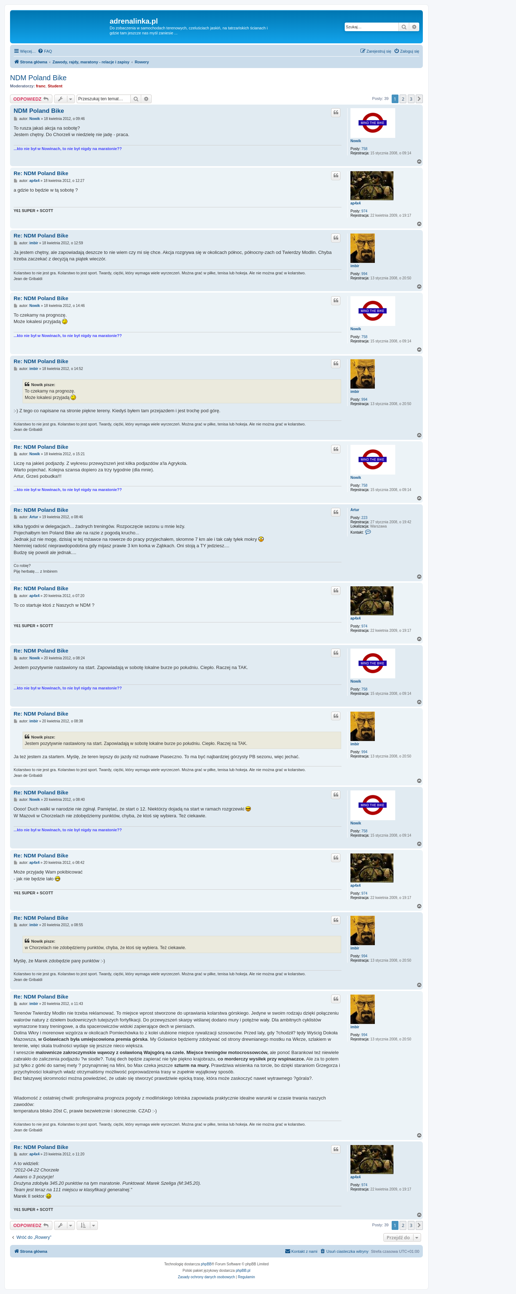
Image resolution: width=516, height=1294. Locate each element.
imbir (354, 266)
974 (365, 211)
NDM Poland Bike (38, 78)
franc (41, 86)
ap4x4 (355, 203)
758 (365, 149)
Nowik (355, 141)
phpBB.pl (243, 1271)
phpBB (206, 1264)
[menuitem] (45, 51)
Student (55, 86)
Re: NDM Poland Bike (41, 173)
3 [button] (411, 99)
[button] (419, 99)
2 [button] (403, 99)
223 (365, 518)
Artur (354, 510)
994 (365, 274)
